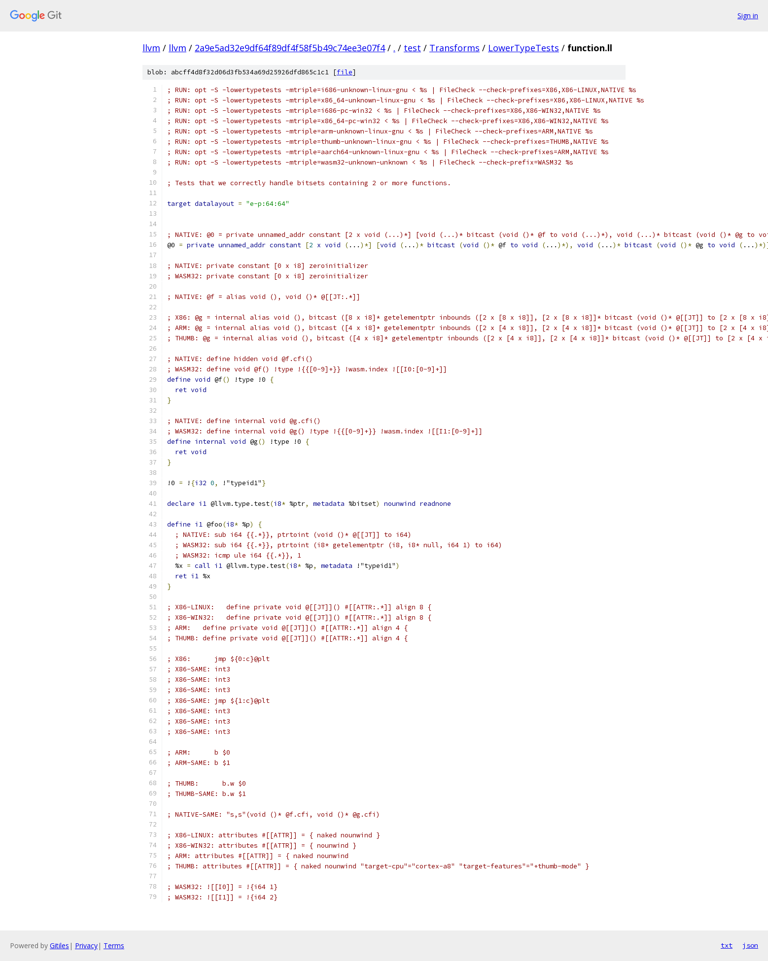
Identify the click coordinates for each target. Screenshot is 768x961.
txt (727, 945)
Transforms (454, 48)
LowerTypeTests (523, 48)
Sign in (747, 15)
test (412, 48)
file (344, 72)
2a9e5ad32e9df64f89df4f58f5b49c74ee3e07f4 (290, 48)
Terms (114, 945)
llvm (151, 48)
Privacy (86, 945)
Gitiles (59, 945)
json (750, 945)
